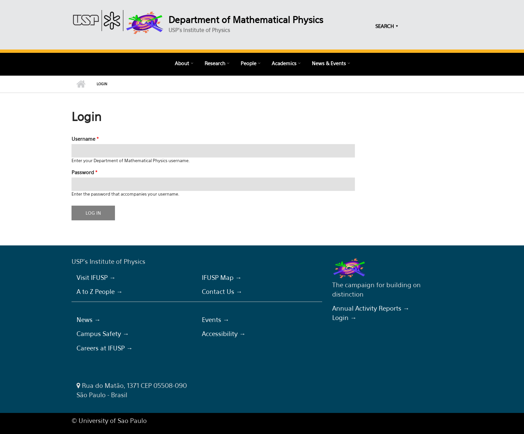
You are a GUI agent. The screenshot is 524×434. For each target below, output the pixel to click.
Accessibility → (224, 333)
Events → (215, 319)
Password (84, 172)
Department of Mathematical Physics (245, 19)
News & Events (329, 63)
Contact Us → (222, 291)
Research (215, 63)
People (248, 63)
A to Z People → (100, 291)
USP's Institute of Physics (199, 30)
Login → (344, 317)
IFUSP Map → (222, 277)
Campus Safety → (103, 333)
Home (81, 84)
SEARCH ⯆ (386, 26)
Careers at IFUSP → (105, 348)
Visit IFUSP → (96, 277)
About (182, 63)
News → (89, 319)
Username (85, 139)
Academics (284, 63)
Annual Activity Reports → (370, 308)
